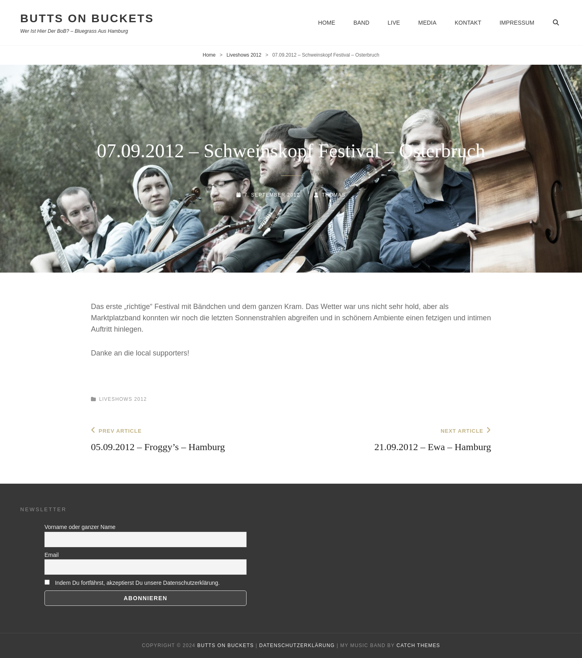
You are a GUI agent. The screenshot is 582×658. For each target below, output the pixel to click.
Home (326, 22)
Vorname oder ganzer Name (80, 527)
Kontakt (468, 22)
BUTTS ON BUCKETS (87, 18)
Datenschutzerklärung (297, 645)
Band (361, 22)
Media (427, 22)
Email (51, 555)
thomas (334, 195)
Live (394, 22)
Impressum (517, 22)
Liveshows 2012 (244, 55)
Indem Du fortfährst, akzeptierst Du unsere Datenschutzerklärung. (132, 583)
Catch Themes (418, 645)
